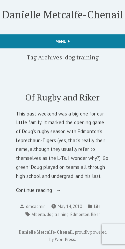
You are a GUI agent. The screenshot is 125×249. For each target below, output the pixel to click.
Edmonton (79, 214)
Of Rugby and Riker (62, 97)
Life (97, 206)
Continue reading (41, 190)
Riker (95, 214)
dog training (58, 214)
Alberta (38, 214)
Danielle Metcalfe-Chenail (62, 14)
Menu (74, 41)
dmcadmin (36, 206)
